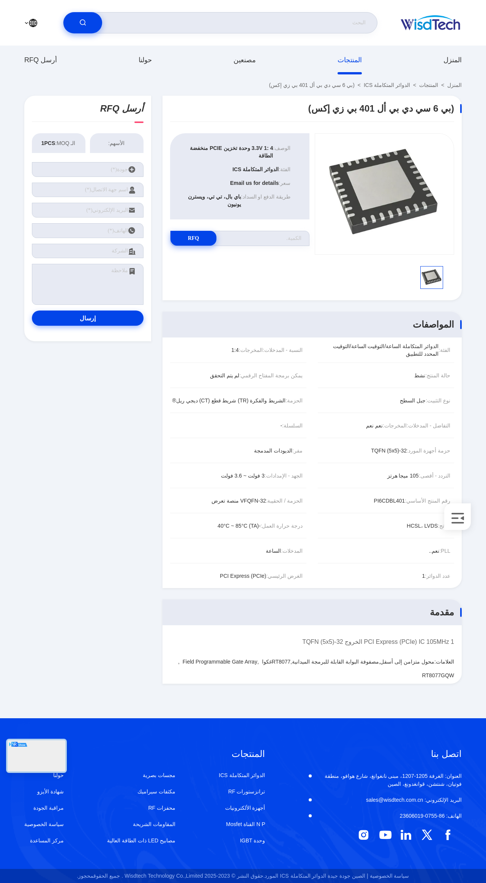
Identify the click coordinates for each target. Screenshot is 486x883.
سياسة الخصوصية (44, 824)
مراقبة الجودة (48, 808)
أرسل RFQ (40, 60)
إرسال (88, 318)
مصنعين (245, 60)
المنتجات (350, 60)
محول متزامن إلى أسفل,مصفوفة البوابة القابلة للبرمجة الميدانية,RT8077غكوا (348, 662)
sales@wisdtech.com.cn (414, 800)
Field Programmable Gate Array (220, 662)
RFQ (197, 238)
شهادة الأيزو (50, 791)
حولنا (145, 60)
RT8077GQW (438, 675)
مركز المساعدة (47, 840)
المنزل (452, 60)
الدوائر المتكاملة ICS (387, 85)
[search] (82, 22)
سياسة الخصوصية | (388, 876)
